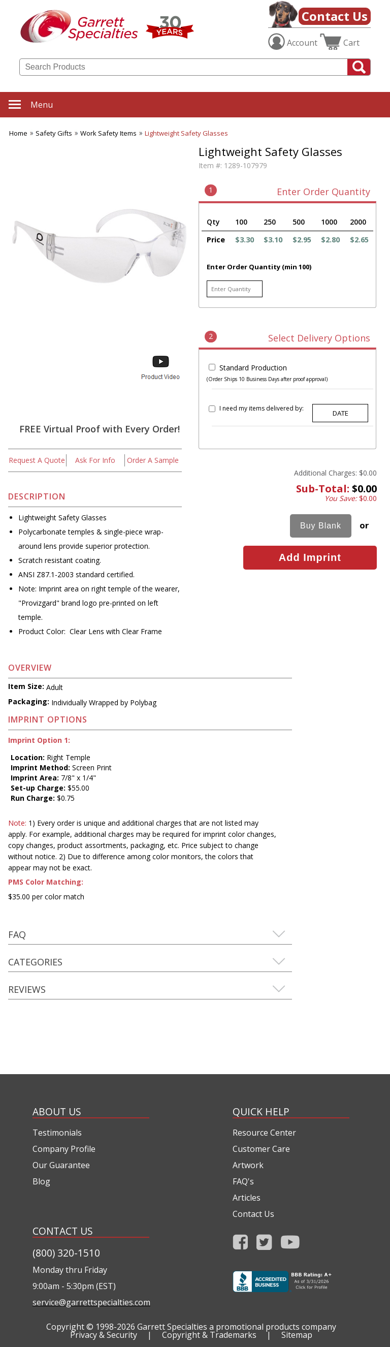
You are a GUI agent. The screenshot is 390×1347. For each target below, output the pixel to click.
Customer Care (261, 1149)
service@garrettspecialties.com (90, 1302)
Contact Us (335, 16)
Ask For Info (95, 460)
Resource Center (264, 1133)
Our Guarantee (61, 1165)
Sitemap (296, 1334)
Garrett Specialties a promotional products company (236, 1326)
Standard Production (253, 367)
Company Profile (63, 1149)
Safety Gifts (54, 133)
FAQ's (243, 1181)
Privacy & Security (103, 1334)
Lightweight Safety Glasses (186, 133)
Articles (247, 1198)
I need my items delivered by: (261, 408)
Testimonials (57, 1133)
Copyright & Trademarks (209, 1334)
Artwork (248, 1165)
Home (18, 133)
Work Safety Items (108, 133)
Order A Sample (153, 460)
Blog (41, 1181)
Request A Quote (37, 460)
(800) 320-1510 (66, 1253)
